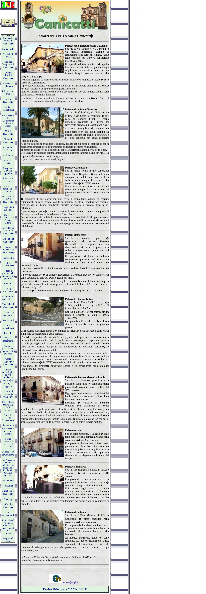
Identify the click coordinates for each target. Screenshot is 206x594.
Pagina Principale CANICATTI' (65, 589)
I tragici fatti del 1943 (8, 208)
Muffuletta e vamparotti (8, 313)
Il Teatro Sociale (8, 161)
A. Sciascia (8, 155)
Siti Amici (8, 486)
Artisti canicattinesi (8, 108)
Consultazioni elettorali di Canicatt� (8, 231)
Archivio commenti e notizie (8, 189)
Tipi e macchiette (8, 290)
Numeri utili (8, 258)
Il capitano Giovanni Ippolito (8, 171)
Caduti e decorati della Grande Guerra (8, 219)
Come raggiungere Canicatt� (8, 362)
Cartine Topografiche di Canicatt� (8, 250)
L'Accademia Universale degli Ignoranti (8, 406)
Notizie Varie (8, 480)
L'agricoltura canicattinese (8, 297)
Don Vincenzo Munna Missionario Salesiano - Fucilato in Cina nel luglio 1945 (8, 468)
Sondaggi (8, 499)
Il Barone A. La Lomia (8, 179)
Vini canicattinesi (8, 513)
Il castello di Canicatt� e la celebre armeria (8, 429)
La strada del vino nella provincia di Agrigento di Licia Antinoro (8, 526)
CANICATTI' (8, 25)
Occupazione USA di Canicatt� (8, 199)
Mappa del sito (8, 539)
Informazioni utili (8, 92)
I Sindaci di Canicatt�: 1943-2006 (8, 394)
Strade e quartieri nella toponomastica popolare (8, 275)
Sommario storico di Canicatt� (8, 41)
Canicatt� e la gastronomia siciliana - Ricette (8, 120)
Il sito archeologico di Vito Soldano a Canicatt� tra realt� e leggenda (8, 377)
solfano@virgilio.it (64, 582)
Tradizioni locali (8, 55)
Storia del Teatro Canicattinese (8, 417)
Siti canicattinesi (8, 264)
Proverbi (8, 283)
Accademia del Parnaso (8, 84)
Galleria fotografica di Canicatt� (8, 65)
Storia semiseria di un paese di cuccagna (8, 443)
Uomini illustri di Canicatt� (8, 75)
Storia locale (8, 49)
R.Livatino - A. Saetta (8, 148)
